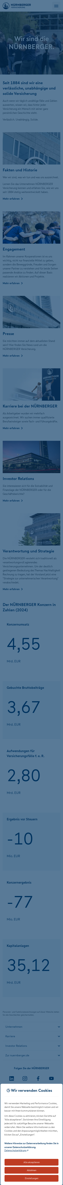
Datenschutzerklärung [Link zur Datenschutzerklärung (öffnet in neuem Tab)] (15, 1150)
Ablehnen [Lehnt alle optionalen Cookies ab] (31, 1170)
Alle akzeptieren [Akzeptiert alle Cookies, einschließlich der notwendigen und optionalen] (32, 1162)
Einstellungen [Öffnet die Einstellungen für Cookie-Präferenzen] (31, 1178)
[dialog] (31, 1134)
